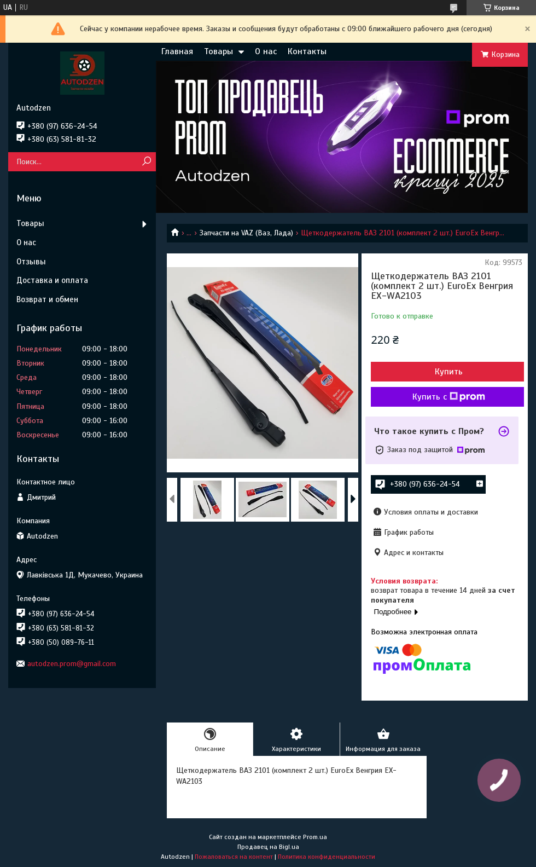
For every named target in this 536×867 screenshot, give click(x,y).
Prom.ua (315, 837)
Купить (449, 371)
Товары (218, 51)
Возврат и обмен (47, 299)
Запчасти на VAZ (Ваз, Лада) (246, 233)
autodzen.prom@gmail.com (71, 663)
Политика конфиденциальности (326, 856)
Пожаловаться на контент (234, 856)
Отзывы (31, 262)
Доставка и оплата (52, 280)
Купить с (448, 396)
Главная (177, 51)
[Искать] (146, 161)
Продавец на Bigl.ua (268, 847)
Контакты (307, 51)
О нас (266, 51)
